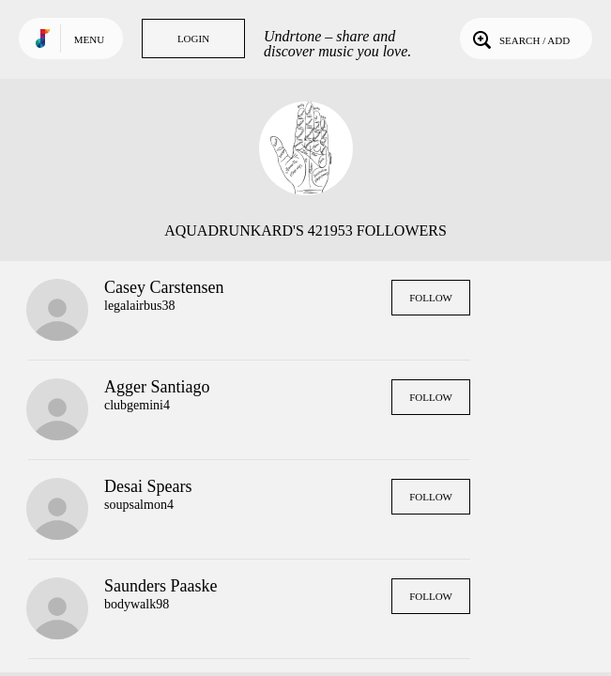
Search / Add (519, 38)
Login (193, 38)
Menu (89, 39)
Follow (430, 297)
